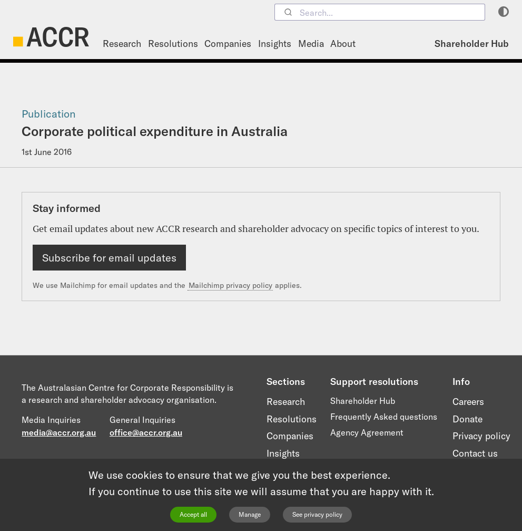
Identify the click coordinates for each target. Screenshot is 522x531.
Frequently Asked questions (383, 416)
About (343, 43)
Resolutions (173, 43)
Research (122, 43)
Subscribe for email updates (109, 257)
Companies (227, 43)
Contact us (475, 453)
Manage (250, 514)
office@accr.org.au (146, 432)
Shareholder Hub (472, 43)
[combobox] (379, 12)
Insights (274, 43)
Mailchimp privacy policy (230, 285)
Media (311, 43)
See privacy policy (317, 514)
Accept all (193, 514)
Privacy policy (481, 436)
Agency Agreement (366, 432)
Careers (468, 401)
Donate (467, 419)
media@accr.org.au (59, 432)
